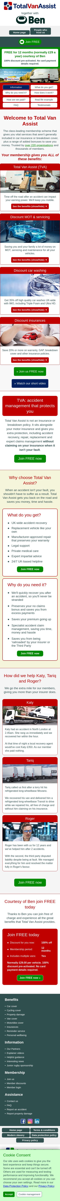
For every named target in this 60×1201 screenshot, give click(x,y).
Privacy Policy (47, 1186)
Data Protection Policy (15, 1186)
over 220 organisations (39, 145)
